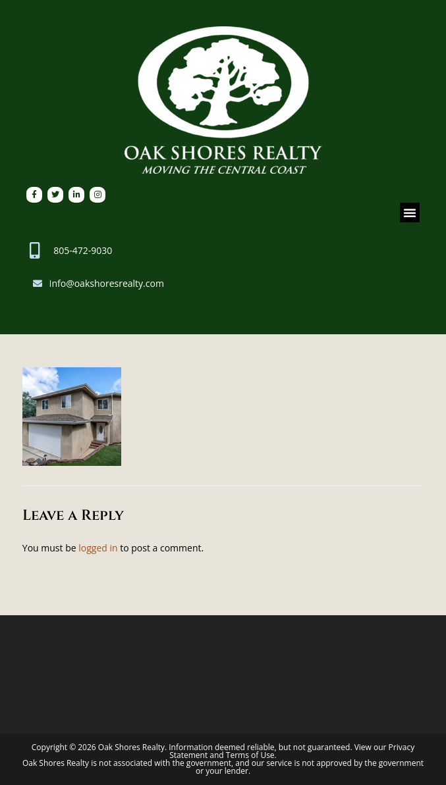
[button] (410, 212)
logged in (97, 548)
